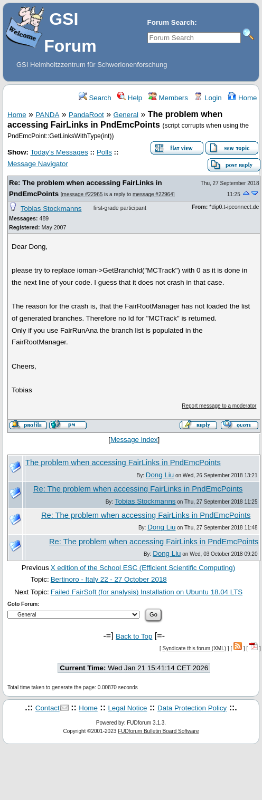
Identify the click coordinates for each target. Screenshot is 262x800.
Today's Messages (59, 152)
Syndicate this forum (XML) (194, 648)
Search (95, 98)
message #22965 (82, 194)
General (126, 115)
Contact (47, 708)
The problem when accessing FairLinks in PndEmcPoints (123, 462)
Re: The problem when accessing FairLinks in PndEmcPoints (137, 489)
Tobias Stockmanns (51, 209)
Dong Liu (160, 475)
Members (168, 98)
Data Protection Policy (192, 708)
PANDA (47, 115)
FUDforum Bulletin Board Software (158, 731)
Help (129, 98)
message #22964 (153, 194)
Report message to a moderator (219, 406)
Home (242, 98)
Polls (104, 152)
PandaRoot (86, 115)
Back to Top (134, 636)
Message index (134, 440)
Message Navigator (37, 164)
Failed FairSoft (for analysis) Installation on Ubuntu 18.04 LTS (147, 592)
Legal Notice (127, 708)
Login (207, 98)
